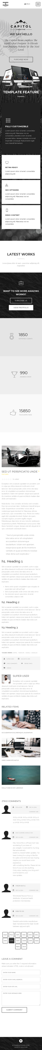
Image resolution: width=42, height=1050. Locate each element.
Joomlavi (34, 653)
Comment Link (33, 811)
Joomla (27, 653)
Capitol (15, 653)
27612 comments (12, 663)
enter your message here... (21, 998)
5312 (24, 935)
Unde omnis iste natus (10, 760)
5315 (5, 941)
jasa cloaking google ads (24, 833)
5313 (30, 935)
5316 (11, 941)
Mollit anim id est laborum (12, 788)
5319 (30, 941)
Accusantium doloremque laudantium (17, 732)
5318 (24, 941)
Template (21, 653)
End (24, 946)
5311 (17, 935)
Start (5, 935)
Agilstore (24, 1047)
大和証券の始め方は (20, 885)
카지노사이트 (18, 807)
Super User (10, 659)
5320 (37, 941)
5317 (17, 941)
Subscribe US (21, 301)
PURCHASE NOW (21, 60)
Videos (9, 668)
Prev (11, 935)
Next (18, 946)
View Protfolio (21, 308)
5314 (36, 935)
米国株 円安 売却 (19, 911)
